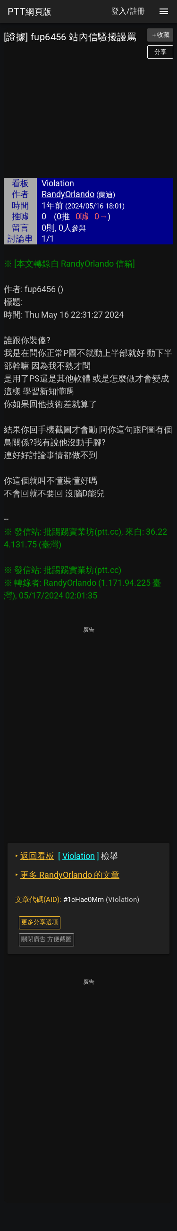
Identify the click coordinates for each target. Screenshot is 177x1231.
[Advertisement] (88, 118)
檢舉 (66, 856)
